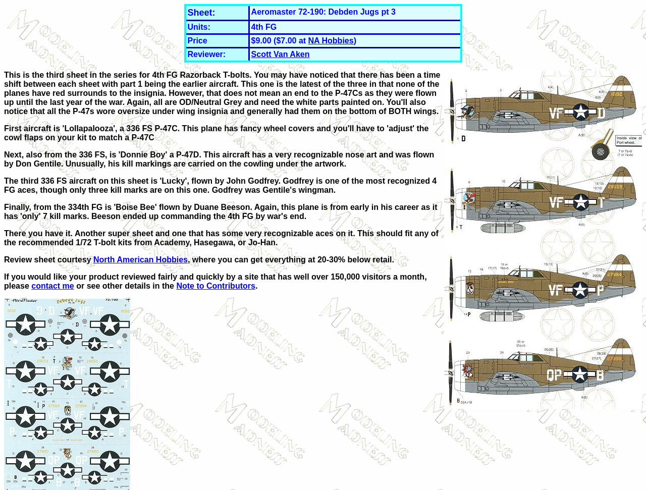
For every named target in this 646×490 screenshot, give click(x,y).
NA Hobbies (331, 40)
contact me (52, 286)
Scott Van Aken (280, 54)
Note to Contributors (215, 286)
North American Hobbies (140, 259)
